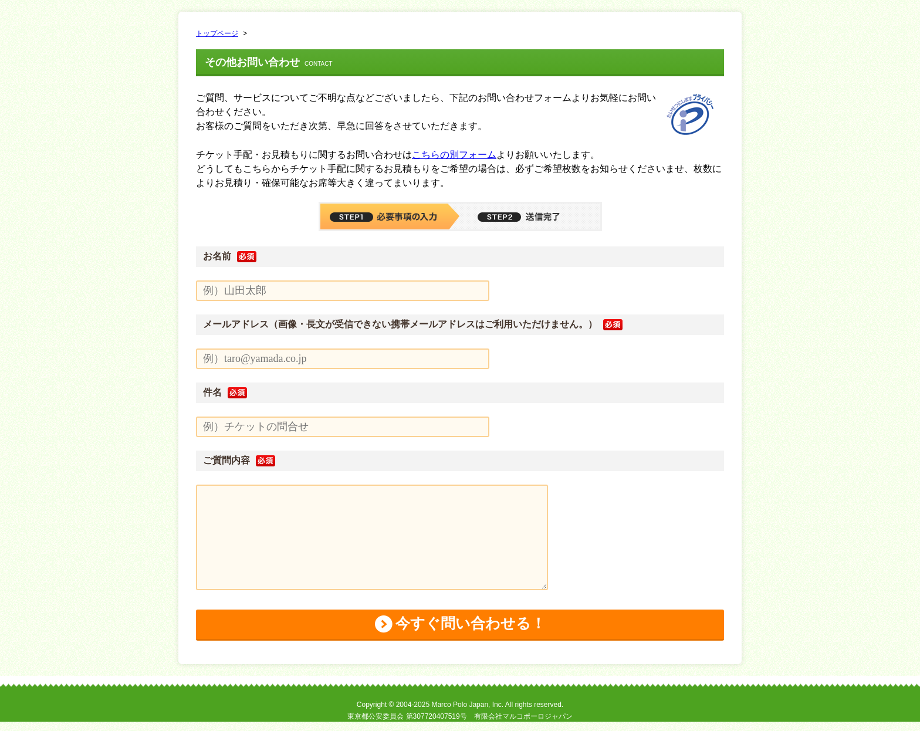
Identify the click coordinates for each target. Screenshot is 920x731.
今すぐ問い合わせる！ (470, 628)
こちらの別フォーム (454, 155)
